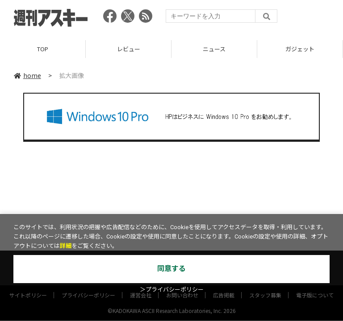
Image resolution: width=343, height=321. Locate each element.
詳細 (65, 246)
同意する (171, 268)
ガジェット (299, 49)
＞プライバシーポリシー (172, 289)
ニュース (214, 49)
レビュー (128, 49)
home (27, 75)
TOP (42, 49)
